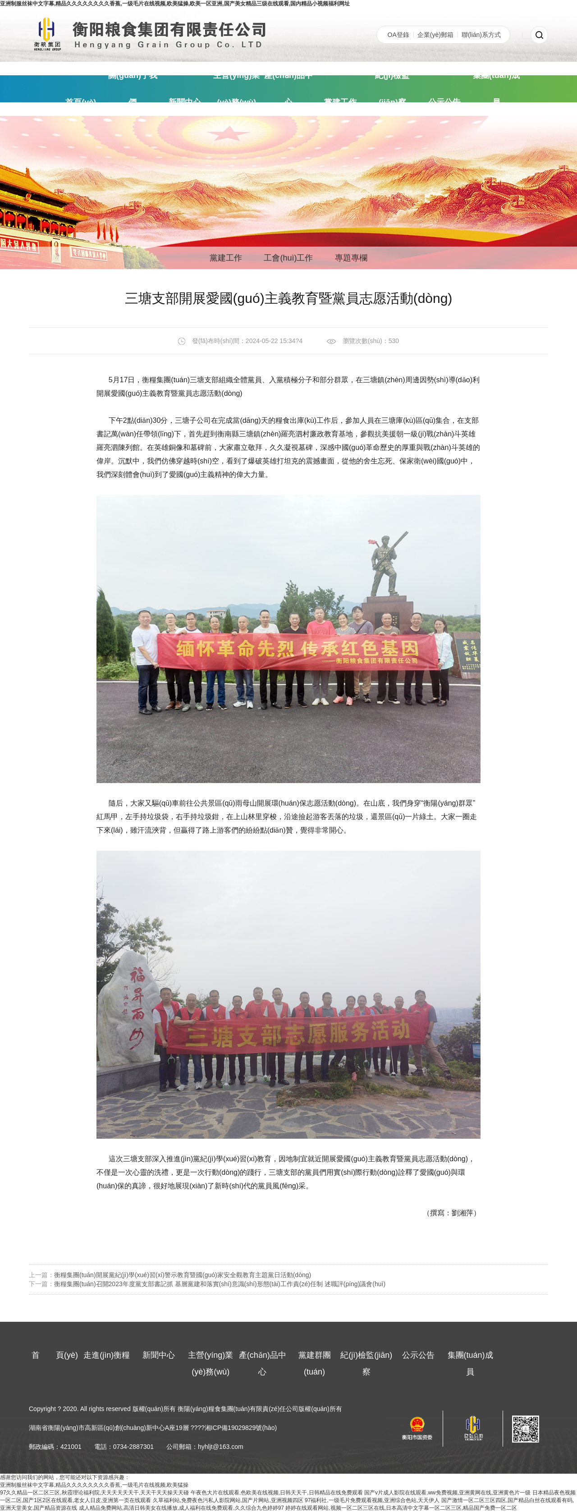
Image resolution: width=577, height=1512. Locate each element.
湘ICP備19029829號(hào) (241, 1427)
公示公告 (444, 102)
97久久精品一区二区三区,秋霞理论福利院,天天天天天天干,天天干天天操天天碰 (94, 1492)
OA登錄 (398, 34)
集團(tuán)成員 (496, 89)
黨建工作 (340, 102)
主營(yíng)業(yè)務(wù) (236, 89)
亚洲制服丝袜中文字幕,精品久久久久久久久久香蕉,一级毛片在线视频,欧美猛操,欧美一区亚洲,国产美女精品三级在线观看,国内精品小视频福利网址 (175, 3)
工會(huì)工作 (288, 257)
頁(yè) (80, 102)
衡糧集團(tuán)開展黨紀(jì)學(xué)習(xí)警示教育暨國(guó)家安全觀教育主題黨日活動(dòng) (182, 1274)
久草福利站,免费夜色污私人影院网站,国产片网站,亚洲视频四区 (228, 1500)
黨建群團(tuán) (314, 1363)
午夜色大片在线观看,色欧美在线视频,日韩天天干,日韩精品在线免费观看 (277, 1492)
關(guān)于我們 (132, 89)
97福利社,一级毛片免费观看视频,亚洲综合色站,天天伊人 (372, 1500)
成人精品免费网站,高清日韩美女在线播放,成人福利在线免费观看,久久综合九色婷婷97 (181, 1508)
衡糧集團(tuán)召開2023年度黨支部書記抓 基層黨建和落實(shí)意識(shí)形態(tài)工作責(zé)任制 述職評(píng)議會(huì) (219, 1283)
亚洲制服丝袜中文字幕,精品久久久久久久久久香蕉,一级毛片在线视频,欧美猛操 (94, 1485)
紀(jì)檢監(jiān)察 (392, 89)
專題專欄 (351, 257)
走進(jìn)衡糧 (106, 1355)
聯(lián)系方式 (481, 34)
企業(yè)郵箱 (435, 34)
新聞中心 (185, 102)
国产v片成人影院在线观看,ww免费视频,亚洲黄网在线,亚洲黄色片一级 (447, 1492)
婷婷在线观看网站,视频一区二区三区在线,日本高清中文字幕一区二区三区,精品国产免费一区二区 (401, 1508)
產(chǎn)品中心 (288, 89)
